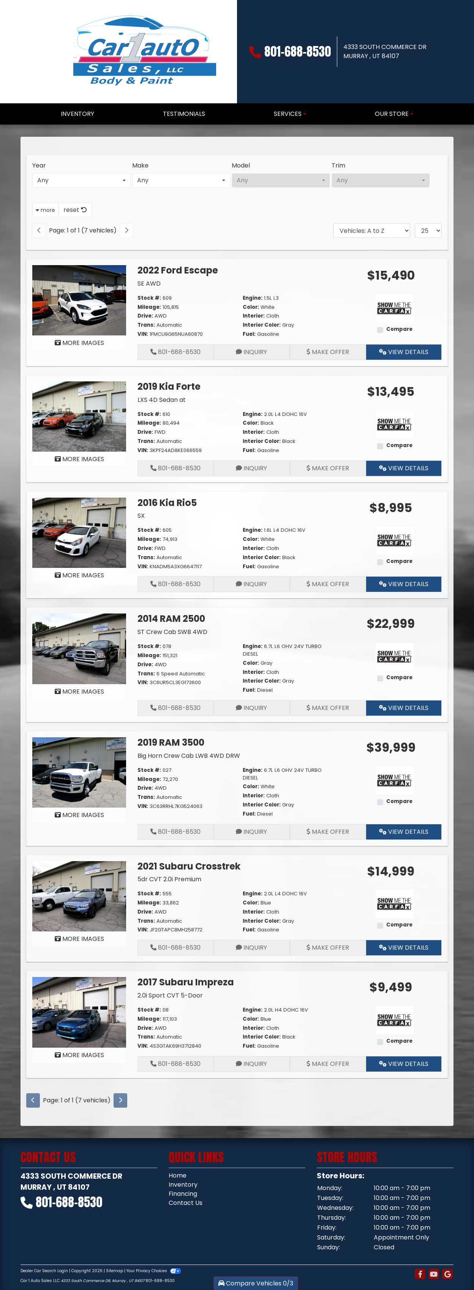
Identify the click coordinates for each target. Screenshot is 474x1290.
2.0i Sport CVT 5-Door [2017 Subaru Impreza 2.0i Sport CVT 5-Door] (170, 995)
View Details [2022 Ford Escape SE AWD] (403, 352)
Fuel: (249, 334)
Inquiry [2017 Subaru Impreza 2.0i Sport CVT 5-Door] (251, 1063)
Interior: (254, 315)
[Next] (126, 230)
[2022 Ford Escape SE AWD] (79, 300)
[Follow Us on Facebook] (420, 1274)
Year (39, 165)
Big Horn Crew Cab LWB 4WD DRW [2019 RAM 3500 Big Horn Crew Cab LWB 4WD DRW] (188, 755)
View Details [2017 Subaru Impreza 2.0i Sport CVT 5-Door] (403, 1063)
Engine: (252, 298)
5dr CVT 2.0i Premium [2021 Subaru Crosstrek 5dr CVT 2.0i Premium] (169, 879)
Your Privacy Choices (153, 1271)
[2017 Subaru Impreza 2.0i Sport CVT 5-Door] (79, 1011)
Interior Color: (262, 325)
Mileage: (149, 307)
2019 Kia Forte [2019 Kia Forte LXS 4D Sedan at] (169, 386)
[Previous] (39, 230)
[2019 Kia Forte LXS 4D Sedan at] (79, 416)
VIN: (142, 334)
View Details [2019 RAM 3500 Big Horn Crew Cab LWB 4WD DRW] (403, 831)
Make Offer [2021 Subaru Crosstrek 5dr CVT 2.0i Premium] (328, 947)
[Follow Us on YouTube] (433, 1274)
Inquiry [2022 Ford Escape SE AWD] (251, 352)
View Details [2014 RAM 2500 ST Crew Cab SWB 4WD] (403, 707)
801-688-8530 (297, 51)
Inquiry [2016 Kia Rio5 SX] (251, 584)
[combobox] (81, 180)
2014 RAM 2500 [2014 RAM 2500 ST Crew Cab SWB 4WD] (171, 618)
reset (75, 210)
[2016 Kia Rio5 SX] (79, 532)
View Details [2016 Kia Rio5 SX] (403, 584)
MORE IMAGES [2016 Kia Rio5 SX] (79, 575)
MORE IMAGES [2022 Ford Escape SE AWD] (79, 342)
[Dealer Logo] (144, 51)
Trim (338, 165)
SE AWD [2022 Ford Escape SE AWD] (149, 283)
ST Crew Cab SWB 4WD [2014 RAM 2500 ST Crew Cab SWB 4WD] (172, 632)
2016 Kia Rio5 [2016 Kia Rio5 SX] (167, 502)
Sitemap (114, 1271)
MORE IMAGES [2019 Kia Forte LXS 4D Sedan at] (79, 459)
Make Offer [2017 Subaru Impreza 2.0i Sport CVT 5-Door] (328, 1063)
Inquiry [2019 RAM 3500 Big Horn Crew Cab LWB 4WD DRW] (251, 831)
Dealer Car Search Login (44, 1271)
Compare (399, 329)
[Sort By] (371, 230)
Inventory (183, 1184)
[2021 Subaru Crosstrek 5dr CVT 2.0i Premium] (79, 896)
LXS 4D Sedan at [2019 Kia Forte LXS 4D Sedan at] (161, 399)
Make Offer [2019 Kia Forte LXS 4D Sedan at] (328, 468)
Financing (183, 1193)
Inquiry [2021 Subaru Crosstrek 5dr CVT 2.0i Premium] (251, 947)
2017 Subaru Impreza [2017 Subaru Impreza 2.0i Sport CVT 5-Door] (185, 982)
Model (241, 165)
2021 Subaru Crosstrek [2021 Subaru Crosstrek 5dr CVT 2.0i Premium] (188, 866)
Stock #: (149, 298)
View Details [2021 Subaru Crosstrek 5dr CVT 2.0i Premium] (403, 947)
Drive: (145, 315)
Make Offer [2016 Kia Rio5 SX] (328, 584)
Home (177, 1175)
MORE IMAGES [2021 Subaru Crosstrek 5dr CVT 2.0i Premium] (79, 938)
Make (140, 165)
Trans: (146, 325)
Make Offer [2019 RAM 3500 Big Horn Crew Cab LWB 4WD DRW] (328, 831)
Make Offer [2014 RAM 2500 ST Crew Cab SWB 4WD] (328, 707)
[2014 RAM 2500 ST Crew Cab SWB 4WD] (79, 648)
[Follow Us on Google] (447, 1274)
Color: (251, 307)
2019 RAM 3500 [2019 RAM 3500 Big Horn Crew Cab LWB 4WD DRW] (170, 742)
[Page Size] (428, 230)
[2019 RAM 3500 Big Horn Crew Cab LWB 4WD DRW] (79, 772)
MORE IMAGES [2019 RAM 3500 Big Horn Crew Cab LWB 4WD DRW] (79, 815)
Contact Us (185, 1202)
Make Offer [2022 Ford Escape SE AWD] (328, 352)
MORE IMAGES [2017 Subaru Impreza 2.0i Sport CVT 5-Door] (79, 1055)
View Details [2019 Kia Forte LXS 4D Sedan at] (403, 468)
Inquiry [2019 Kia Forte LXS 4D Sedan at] (251, 468)
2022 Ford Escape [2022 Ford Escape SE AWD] (177, 270)
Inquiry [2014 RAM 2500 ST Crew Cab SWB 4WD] (251, 707)
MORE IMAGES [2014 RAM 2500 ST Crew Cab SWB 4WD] (79, 691)
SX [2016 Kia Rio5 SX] (141, 515)
